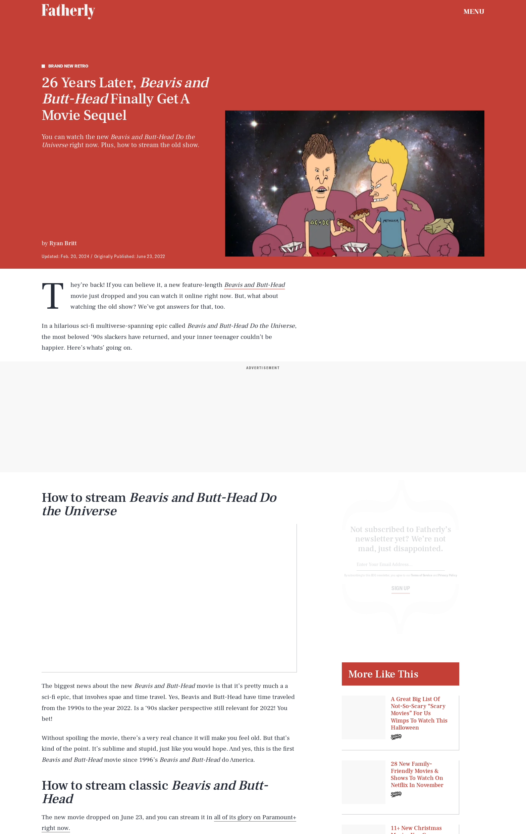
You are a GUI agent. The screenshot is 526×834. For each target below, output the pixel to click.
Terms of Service (421, 581)
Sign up (400, 593)
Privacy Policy (447, 581)
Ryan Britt (63, 243)
